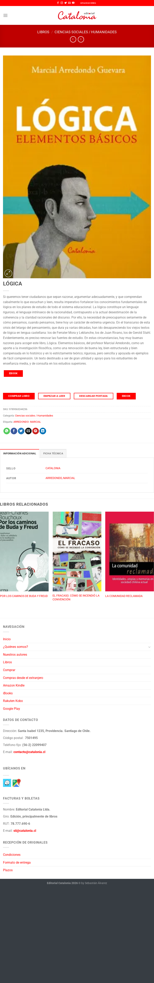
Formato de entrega (17, 862)
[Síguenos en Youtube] (73, 3)
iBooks (8, 693)
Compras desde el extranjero (23, 678)
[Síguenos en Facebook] (58, 3)
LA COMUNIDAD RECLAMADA (124, 596)
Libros (43, 32)
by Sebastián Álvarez (94, 883)
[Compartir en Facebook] (14, 431)
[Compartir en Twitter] (21, 431)
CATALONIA (53, 468)
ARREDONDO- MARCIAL (27, 421)
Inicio (7, 639)
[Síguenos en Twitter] (65, 3)
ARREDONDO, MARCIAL (60, 478)
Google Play (11, 709)
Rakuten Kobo (13, 701)
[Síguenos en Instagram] (62, 3)
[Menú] (5, 15)
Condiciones (11, 855)
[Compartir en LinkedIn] (43, 431)
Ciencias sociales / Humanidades (86, 32)
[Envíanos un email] (69, 3)
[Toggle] (149, 646)
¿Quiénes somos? (15, 647)
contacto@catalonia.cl (29, 752)
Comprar (9, 670)
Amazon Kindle (13, 685)
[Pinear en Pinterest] (35, 431)
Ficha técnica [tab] (53, 453)
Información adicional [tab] (19, 453)
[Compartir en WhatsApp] (6, 431)
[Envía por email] (28, 431)
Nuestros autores (15, 654)
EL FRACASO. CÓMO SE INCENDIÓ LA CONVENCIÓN (76, 597)
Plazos (8, 870)
